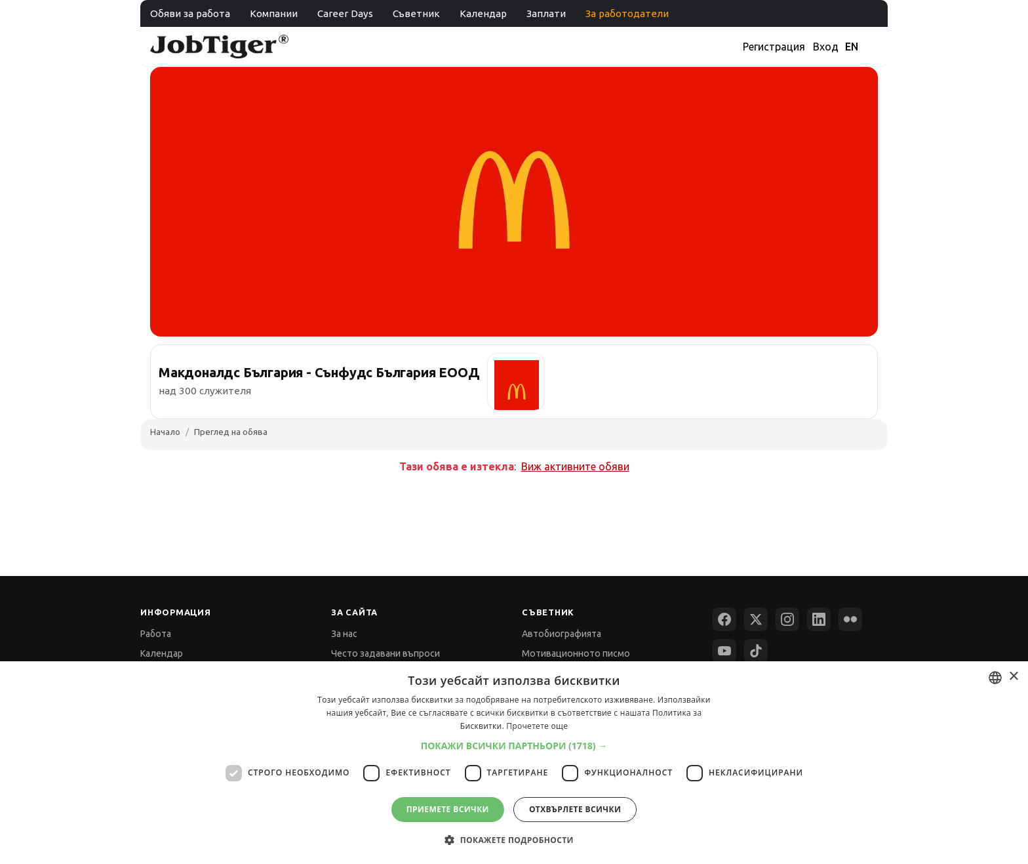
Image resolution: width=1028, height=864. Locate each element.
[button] (514, 745)
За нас (344, 633)
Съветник (416, 13)
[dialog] (514, 762)
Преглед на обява (230, 431)
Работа (155, 633)
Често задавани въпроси (385, 653)
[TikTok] (756, 651)
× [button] (1013, 677)
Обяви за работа (190, 13)
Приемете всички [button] (447, 809)
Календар (483, 13)
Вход (826, 46)
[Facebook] (724, 619)
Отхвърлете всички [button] (575, 809)
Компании (274, 13)
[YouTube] (724, 651)
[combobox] (995, 677)
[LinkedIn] (819, 619)
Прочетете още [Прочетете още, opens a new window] (537, 725)
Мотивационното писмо (576, 653)
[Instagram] (787, 619)
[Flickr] (850, 619)
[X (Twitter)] (756, 619)
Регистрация (774, 46)
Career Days (345, 13)
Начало (165, 431)
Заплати (546, 13)
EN (851, 46)
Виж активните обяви (575, 466)
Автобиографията (561, 633)
